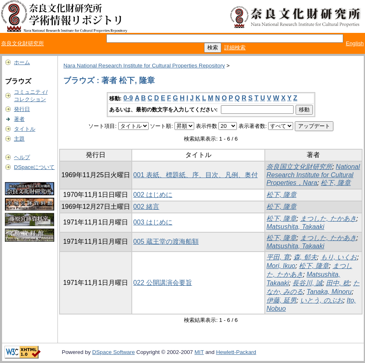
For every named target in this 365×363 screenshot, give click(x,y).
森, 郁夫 (305, 257)
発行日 (22, 109)
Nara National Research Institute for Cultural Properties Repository (144, 65)
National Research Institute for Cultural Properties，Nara (313, 174)
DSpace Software (113, 352)
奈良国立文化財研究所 (299, 166)
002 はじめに (152, 194)
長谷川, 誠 (307, 283)
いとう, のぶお (321, 300)
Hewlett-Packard (236, 352)
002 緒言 (146, 206)
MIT (199, 352)
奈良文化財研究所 (22, 43)
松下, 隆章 (336, 182)
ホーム (22, 62)
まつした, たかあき (328, 218)
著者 (19, 119)
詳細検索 (235, 47)
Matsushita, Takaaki (295, 226)
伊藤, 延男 (281, 300)
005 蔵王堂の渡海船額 (166, 241)
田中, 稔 (337, 283)
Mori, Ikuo (280, 265)
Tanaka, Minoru (329, 291)
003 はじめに (152, 222)
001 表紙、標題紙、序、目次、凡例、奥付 (195, 174)
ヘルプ (22, 157)
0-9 (128, 98)
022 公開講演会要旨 (162, 282)
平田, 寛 (278, 257)
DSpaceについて (34, 167)
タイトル (24, 129)
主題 (19, 139)
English (355, 43)
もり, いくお (339, 257)
